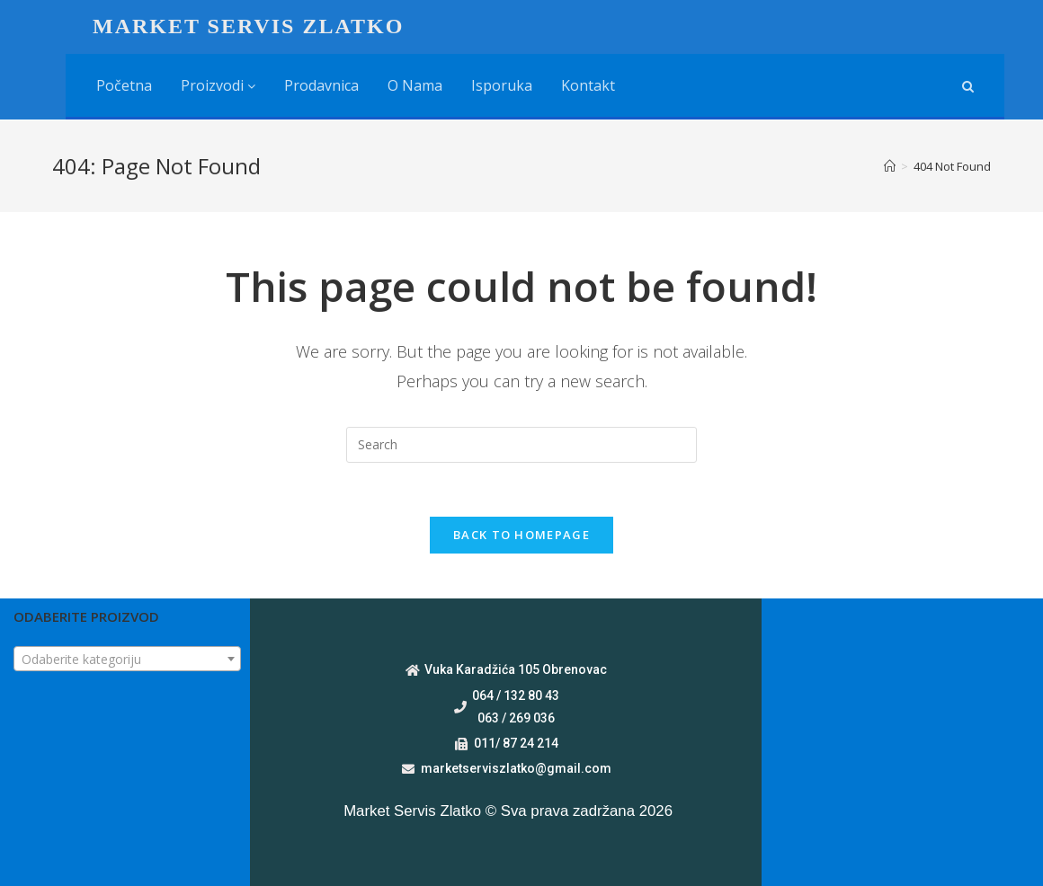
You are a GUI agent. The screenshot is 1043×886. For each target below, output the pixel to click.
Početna (124, 85)
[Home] (890, 166)
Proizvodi (218, 85)
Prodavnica (321, 85)
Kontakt (588, 85)
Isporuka (501, 85)
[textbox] (127, 659)
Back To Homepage (521, 535)
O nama (415, 85)
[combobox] (127, 658)
